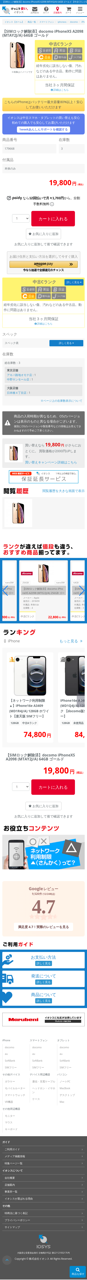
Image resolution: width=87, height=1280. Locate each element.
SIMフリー (11, 1067)
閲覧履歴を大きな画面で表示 (63, 490)
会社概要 (10, 1177)
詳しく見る (74, 282)
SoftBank (10, 1060)
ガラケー (10, 1081)
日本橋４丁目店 (16, 393)
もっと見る (68, 641)
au (6, 1054)
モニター (10, 1115)
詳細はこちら (60, 90)
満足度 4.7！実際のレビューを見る (43, 927)
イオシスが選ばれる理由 (19, 1198)
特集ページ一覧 (14, 1163)
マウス (9, 1122)
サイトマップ (12, 1227)
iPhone (6, 1040)
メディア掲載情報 (15, 1156)
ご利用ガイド (12, 1149)
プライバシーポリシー (17, 1220)
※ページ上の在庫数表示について (61, 401)
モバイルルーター (15, 1088)
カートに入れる (53, 218)
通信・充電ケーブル (43, 1081)
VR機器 (9, 1101)
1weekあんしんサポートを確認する (43, 129)
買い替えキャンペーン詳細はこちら (51, 462)
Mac (62, 1101)
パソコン (62, 1074)
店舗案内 (10, 1184)
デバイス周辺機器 (40, 1074)
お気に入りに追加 (43, 233)
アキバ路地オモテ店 (19, 375)
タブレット (63, 1040)
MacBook (65, 1088)
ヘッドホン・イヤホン (43, 1090)
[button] (44, 266)
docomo (9, 1047)
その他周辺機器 (11, 1108)
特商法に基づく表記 (16, 1213)
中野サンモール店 (18, 379)
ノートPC (65, 1081)
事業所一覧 (11, 1191)
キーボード (11, 1129)
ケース (36, 1099)
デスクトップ (67, 1095)
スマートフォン (39, 1040)
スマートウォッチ (15, 1095)
